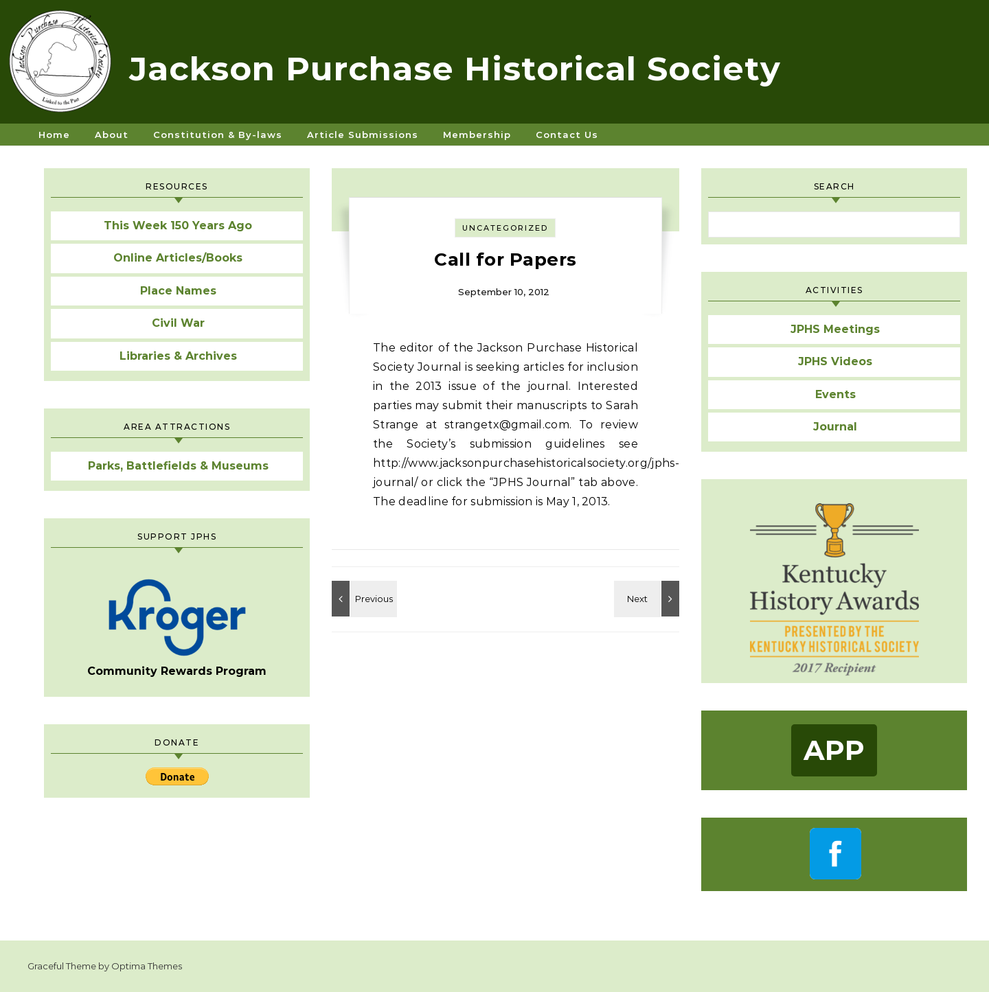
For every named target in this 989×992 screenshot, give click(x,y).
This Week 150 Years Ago (178, 225)
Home (54, 134)
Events (835, 394)
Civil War (178, 323)
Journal (835, 426)
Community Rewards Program (176, 628)
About (111, 134)
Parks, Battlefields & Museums (178, 465)
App (834, 750)
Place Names (178, 290)
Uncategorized (505, 228)
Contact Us (567, 134)
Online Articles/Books (177, 257)
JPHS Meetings (835, 329)
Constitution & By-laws (217, 134)
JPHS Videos (835, 361)
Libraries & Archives (178, 355)
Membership (477, 134)
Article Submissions (362, 134)
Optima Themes (146, 965)
